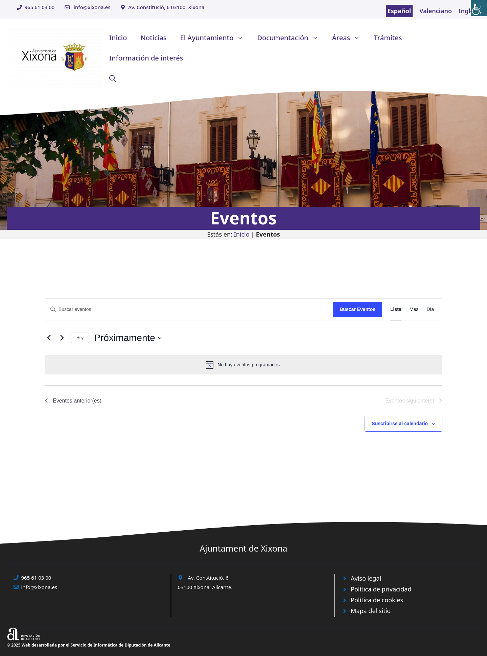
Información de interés (146, 58)
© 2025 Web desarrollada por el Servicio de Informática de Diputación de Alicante (88, 645)
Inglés (468, 11)
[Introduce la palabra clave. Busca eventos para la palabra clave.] (189, 309)
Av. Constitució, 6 (208, 577)
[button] (112, 78)
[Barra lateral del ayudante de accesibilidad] (479, 8)
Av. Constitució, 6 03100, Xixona (166, 7)
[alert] (243, 364)
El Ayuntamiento (215, 38)
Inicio (118, 37)
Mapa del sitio (371, 611)
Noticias (153, 37)
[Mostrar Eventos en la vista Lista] (395, 309)
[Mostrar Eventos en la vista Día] (430, 309)
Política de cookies (377, 600)
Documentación (291, 38)
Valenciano (435, 11)
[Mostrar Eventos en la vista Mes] (414, 309)
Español (399, 11)
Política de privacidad (381, 589)
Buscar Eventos (357, 309)
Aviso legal (366, 578)
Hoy (80, 337)
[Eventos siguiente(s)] (62, 338)
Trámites (388, 37)
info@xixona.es (92, 7)
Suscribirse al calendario (400, 423)
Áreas (349, 38)
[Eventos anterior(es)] (49, 338)
